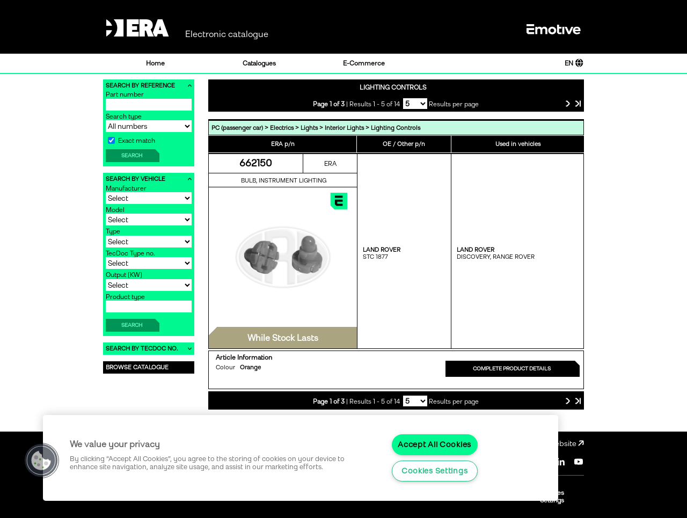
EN (574, 63)
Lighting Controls (395, 128)
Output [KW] (124, 275)
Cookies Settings (434, 471)
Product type (125, 297)
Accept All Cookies (434, 444)
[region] (300, 458)
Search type (124, 116)
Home (155, 63)
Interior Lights (344, 128)
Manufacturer (126, 188)
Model (115, 210)
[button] (41, 460)
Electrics (282, 128)
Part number (125, 94)
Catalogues (259, 63)
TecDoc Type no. (130, 253)
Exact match (131, 140)
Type (113, 231)
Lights (309, 128)
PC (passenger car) (237, 128)
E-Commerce (364, 63)
